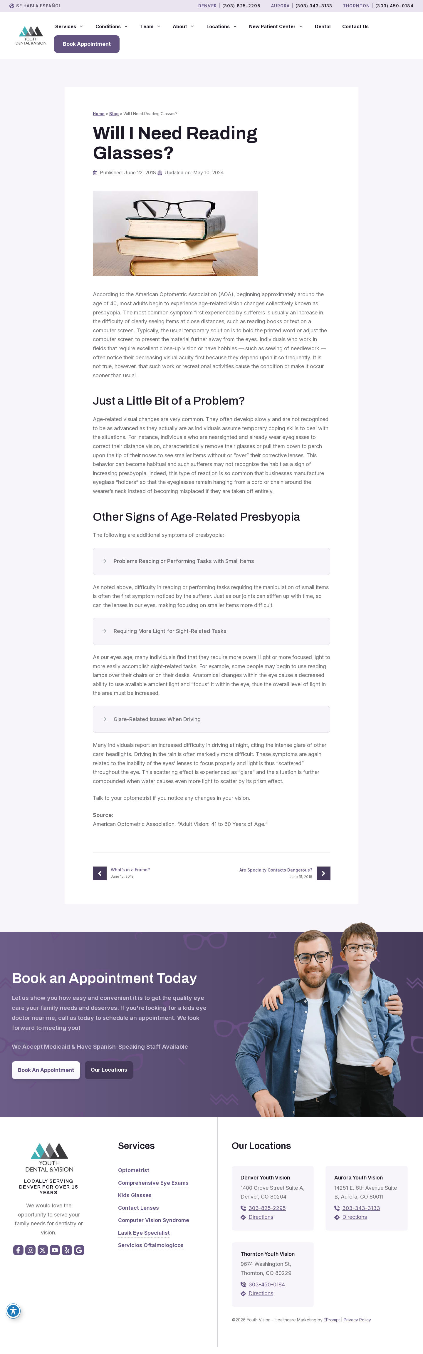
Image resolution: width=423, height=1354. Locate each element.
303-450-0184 (267, 1284)
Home (99, 113)
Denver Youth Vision (265, 1178)
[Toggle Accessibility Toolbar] (13, 1311)
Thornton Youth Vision (268, 1254)
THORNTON (356, 5)
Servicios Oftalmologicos (151, 1245)
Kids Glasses (135, 1195)
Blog (114, 113)
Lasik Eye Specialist (144, 1233)
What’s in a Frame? (130, 869)
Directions (261, 1217)
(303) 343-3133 (314, 5)
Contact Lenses (138, 1208)
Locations (225, 26)
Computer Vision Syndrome (153, 1220)
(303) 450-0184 (394, 5)
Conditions (114, 26)
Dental (322, 26)
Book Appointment (87, 44)
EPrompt (332, 1319)
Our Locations (109, 1070)
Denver (207, 5)
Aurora (280, 5)
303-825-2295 (267, 1208)
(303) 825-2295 (241, 5)
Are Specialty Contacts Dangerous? (275, 869)
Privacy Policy (357, 1319)
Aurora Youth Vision (358, 1178)
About (187, 26)
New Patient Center (279, 26)
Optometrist (133, 1170)
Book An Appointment (46, 1070)
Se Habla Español (38, 5)
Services (72, 26)
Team (153, 26)
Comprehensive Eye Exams (153, 1183)
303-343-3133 (361, 1208)
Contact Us (355, 26)
